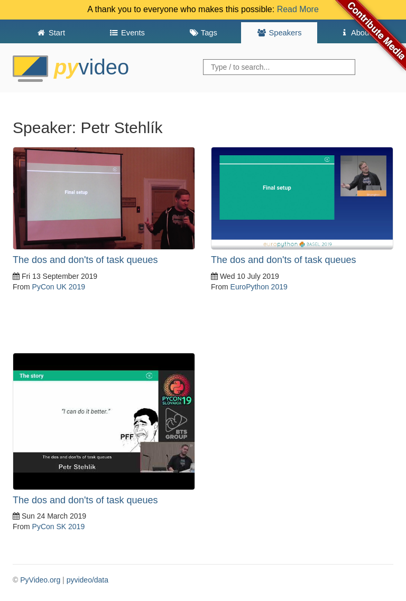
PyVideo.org (40, 580)
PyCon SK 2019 (58, 526)
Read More (298, 9)
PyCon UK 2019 (58, 287)
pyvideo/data (87, 580)
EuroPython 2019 (259, 287)
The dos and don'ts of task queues (85, 260)
